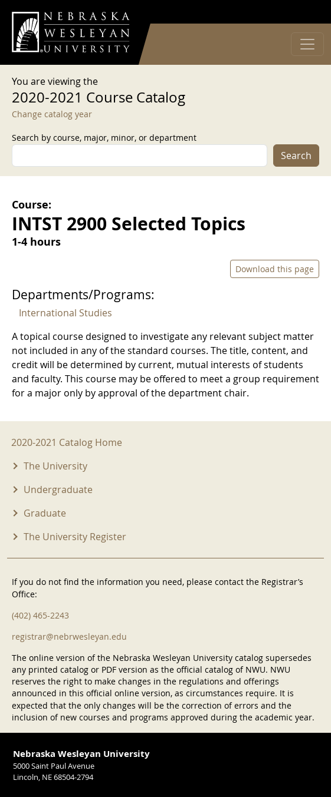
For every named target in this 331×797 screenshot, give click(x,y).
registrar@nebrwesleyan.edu (69, 636)
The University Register (75, 536)
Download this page (274, 269)
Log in (304, 12)
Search (296, 155)
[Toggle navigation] (307, 44)
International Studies (65, 312)
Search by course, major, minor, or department (104, 137)
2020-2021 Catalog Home (66, 442)
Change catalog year (52, 114)
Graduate (45, 513)
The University (55, 465)
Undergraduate (58, 489)
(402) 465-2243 (40, 615)
